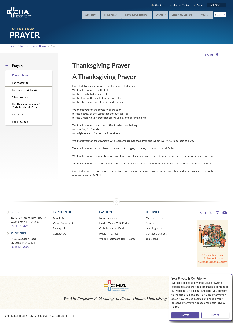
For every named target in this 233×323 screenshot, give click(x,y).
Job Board (152, 238)
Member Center (155, 218)
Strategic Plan (61, 228)
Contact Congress (156, 233)
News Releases (108, 218)
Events (150, 223)
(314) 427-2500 (20, 246)
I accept (185, 315)
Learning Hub (154, 228)
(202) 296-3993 (20, 226)
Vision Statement (63, 223)
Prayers (24, 46)
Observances (20, 97)
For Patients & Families (26, 90)
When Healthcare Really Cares (117, 238)
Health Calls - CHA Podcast (115, 223)
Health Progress (108, 233)
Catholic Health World (112, 228)
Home (13, 46)
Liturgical (17, 114)
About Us (58, 218)
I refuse (215, 315)
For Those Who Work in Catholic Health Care (26, 105)
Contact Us (59, 233)
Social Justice (20, 122)
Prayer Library (39, 46)
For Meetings (20, 82)
